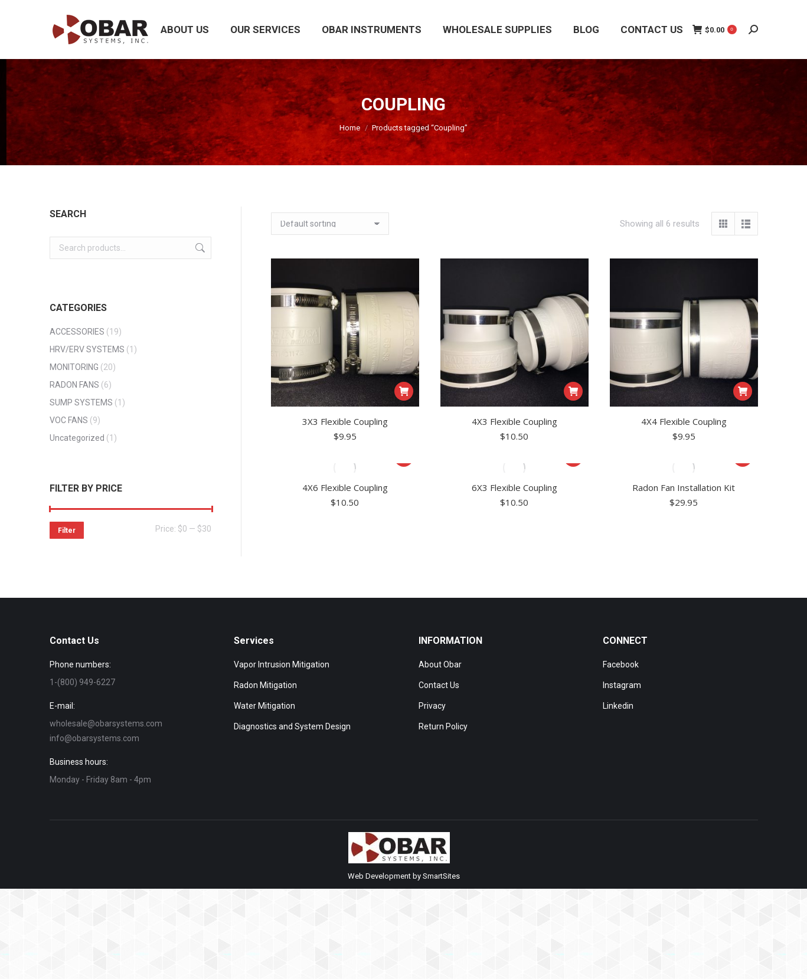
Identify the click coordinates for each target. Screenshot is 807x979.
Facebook (621, 664)
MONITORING (74, 367)
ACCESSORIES (77, 331)
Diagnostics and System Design (292, 726)
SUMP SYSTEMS (81, 402)
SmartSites (441, 876)
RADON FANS (74, 384)
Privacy (432, 705)
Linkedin (618, 705)
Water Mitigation (264, 705)
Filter (67, 530)
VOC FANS (69, 420)
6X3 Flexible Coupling (514, 487)
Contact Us (439, 685)
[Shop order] (330, 223)
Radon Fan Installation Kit (683, 487)
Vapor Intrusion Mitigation (281, 664)
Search (199, 248)
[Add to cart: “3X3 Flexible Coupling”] (403, 391)
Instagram (622, 685)
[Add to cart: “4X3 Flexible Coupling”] (573, 391)
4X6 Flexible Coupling (345, 487)
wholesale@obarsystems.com (106, 723)
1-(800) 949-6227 (82, 682)
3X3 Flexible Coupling (345, 421)
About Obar (440, 664)
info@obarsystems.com (94, 738)
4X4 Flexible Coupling (684, 421)
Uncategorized (77, 438)
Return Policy (443, 726)
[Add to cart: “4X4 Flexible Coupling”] (742, 391)
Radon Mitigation (265, 685)
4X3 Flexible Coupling (514, 421)
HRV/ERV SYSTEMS (87, 349)
